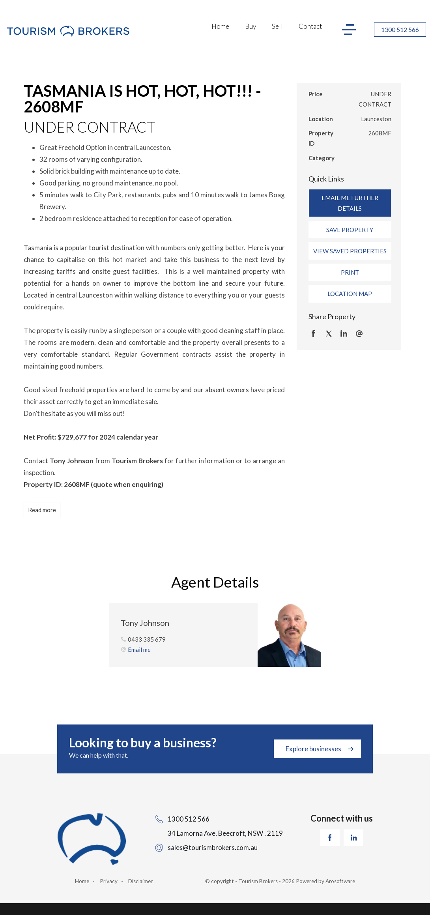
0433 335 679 (147, 639)
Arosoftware (340, 881)
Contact (310, 26)
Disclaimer (140, 881)
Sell (277, 26)
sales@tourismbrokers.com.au (213, 847)
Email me (139, 649)
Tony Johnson (145, 622)
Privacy (109, 881)
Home (220, 26)
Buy (250, 26)
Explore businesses (313, 749)
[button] (349, 229)
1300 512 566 (400, 29)
